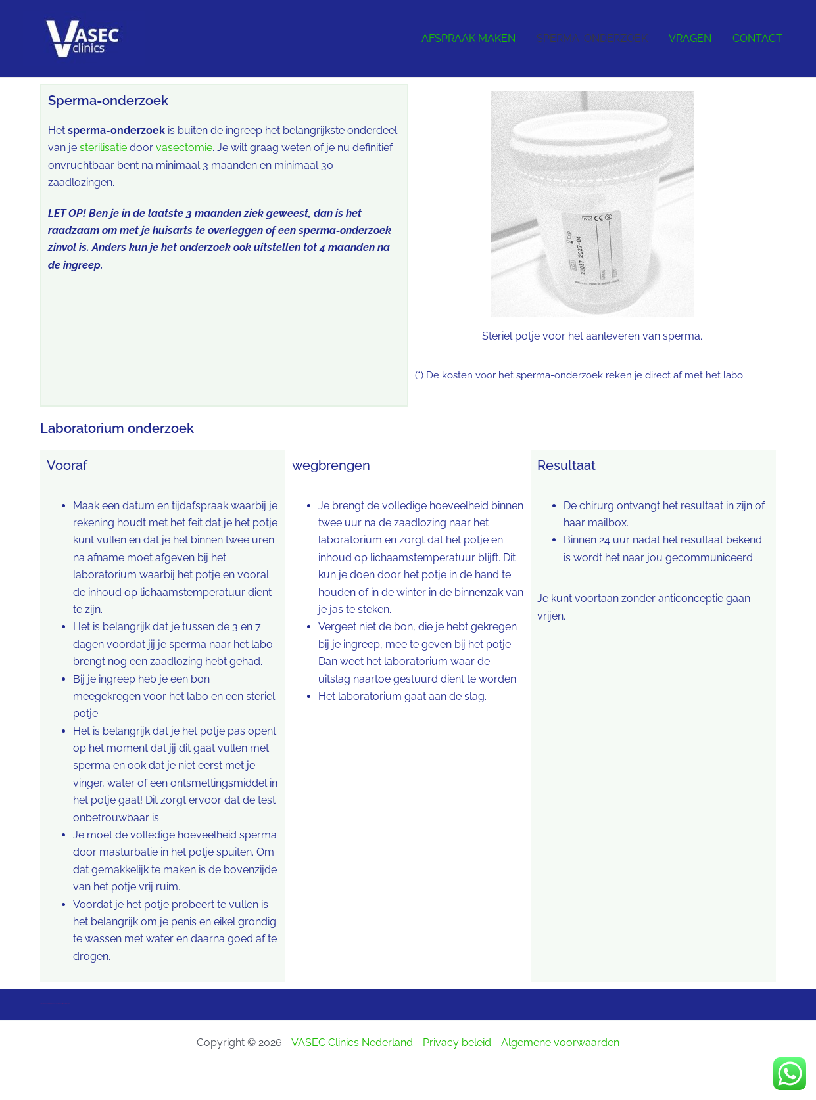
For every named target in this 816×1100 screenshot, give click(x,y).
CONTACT (757, 38)
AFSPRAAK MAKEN (468, 38)
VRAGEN (690, 38)
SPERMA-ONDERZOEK (592, 38)
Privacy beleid (457, 1042)
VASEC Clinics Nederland (352, 1042)
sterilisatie (103, 147)
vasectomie (184, 147)
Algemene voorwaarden (560, 1042)
